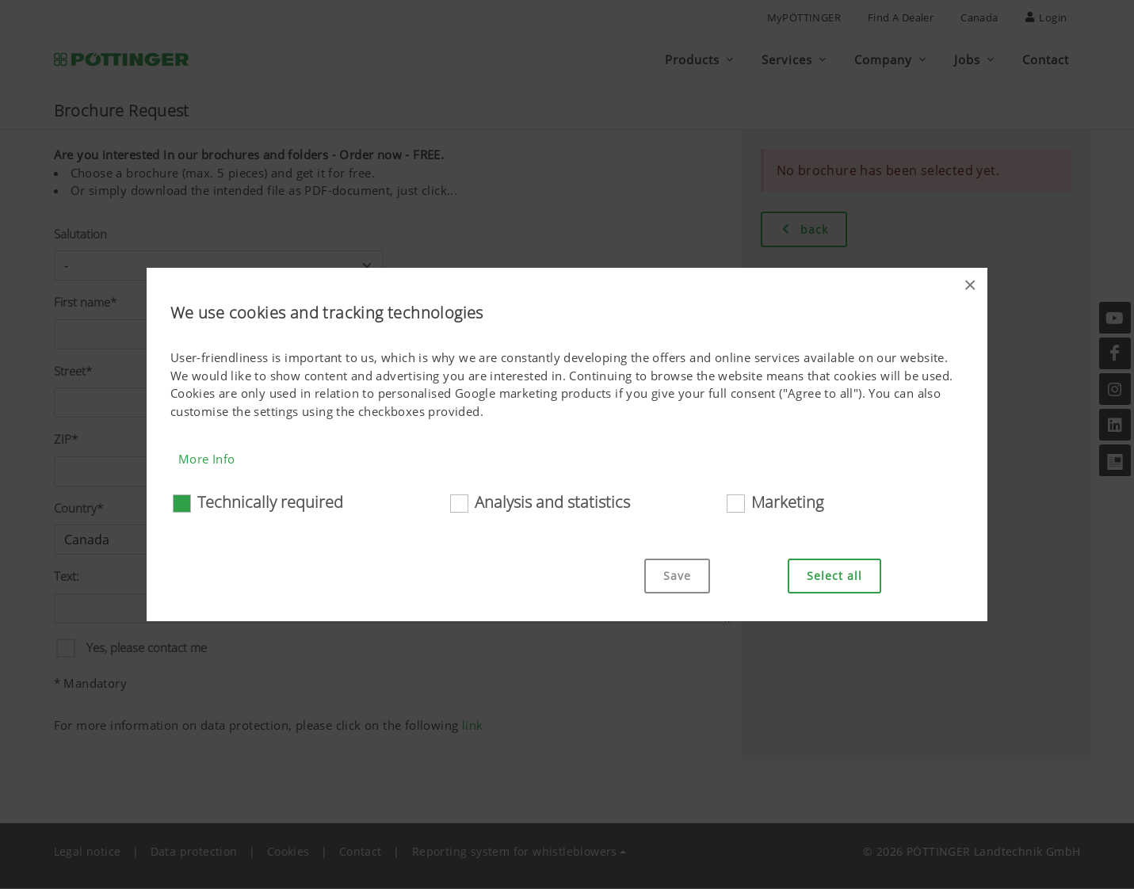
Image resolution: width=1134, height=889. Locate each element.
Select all (834, 575)
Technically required (270, 502)
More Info (206, 459)
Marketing (787, 502)
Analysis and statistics (552, 502)
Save (677, 575)
